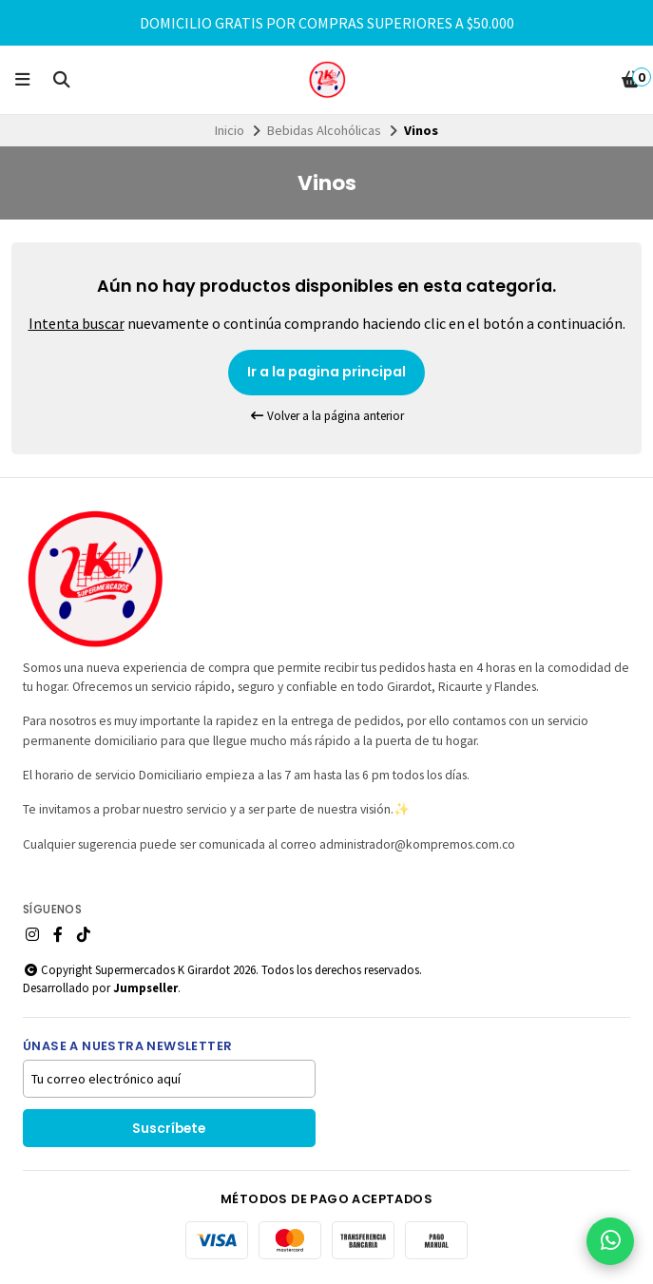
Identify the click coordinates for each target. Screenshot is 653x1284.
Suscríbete (168, 1129)
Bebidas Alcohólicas (324, 130)
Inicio (229, 130)
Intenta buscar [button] (77, 323)
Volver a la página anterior (327, 416)
